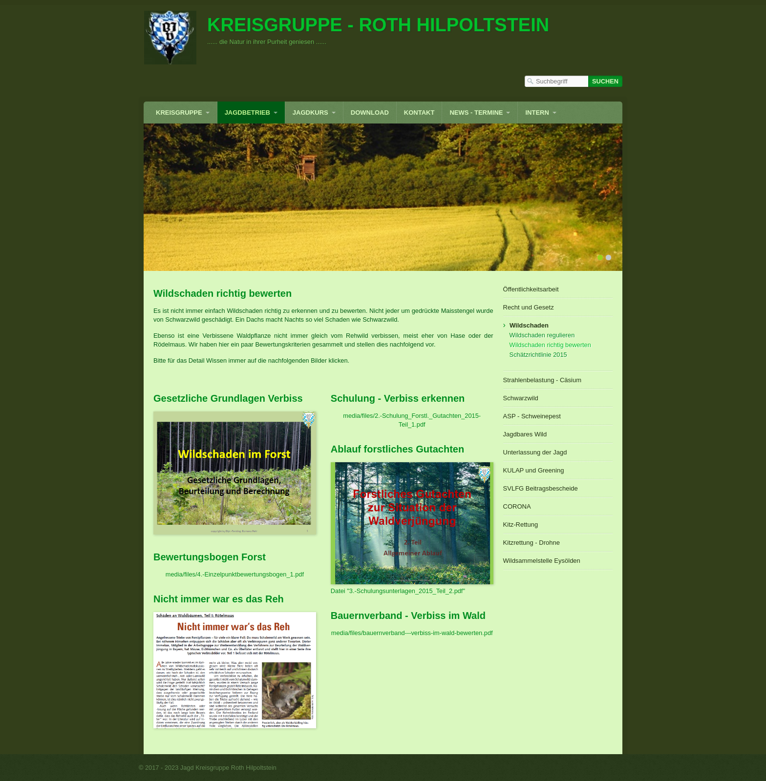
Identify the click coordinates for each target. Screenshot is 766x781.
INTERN (537, 112)
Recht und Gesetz (528, 307)
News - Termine (476, 112)
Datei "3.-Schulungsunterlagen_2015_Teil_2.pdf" (398, 591)
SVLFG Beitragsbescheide (540, 488)
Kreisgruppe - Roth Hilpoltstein (378, 25)
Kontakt (419, 112)
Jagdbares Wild (525, 434)
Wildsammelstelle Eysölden (541, 560)
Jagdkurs (310, 112)
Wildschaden (529, 325)
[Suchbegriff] (556, 81)
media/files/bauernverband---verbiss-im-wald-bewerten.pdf (412, 633)
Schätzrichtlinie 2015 (538, 354)
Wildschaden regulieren (542, 335)
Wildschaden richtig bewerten (550, 345)
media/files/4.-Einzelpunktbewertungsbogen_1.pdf (235, 574)
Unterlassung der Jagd (535, 452)
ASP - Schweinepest (532, 416)
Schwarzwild (520, 398)
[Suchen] (605, 81)
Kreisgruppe (179, 112)
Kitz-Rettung (520, 524)
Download (370, 112)
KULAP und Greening (533, 470)
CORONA (517, 506)
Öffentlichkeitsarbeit (531, 289)
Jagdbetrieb (247, 112)
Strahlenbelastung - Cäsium (542, 380)
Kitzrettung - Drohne (531, 542)
